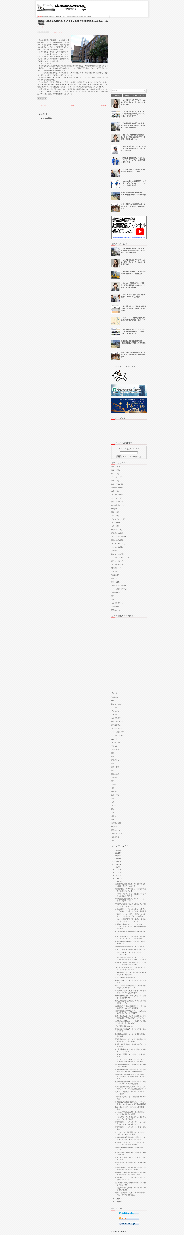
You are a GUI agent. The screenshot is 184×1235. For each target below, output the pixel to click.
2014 (115, 859)
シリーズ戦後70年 (117, 589)
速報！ (113, 582)
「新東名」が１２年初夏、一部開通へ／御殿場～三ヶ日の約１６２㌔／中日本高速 (130, 915)
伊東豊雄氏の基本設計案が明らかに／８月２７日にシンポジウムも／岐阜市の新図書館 (130, 1103)
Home (40, 16)
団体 (113, 474)
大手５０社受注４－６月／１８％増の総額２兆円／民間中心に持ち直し (130, 1194)
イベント (114, 477)
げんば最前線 (116, 505)
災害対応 (114, 551)
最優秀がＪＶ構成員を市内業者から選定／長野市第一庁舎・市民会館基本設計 (130, 1174)
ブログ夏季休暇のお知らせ (124, 1026)
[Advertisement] (119, 7)
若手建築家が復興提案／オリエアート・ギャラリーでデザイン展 (130, 900)
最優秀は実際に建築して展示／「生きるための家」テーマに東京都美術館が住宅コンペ (130, 1088)
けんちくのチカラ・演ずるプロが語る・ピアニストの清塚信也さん (130, 953)
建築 (113, 470)
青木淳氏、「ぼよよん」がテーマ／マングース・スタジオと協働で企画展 (130, 1143)
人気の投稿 (116, 96)
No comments (57, 32)
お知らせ (114, 572)
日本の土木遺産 (116, 586)
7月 (117, 1199)
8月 (117, 881)
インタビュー (116, 519)
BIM (112, 509)
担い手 (113, 523)
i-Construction (116, 554)
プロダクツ (115, 495)
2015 (115, 856)
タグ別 (127, 96)
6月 (117, 1202)
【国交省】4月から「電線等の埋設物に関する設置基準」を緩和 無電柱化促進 (133, 308)
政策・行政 (115, 484)
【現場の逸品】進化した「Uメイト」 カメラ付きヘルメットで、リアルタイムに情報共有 (134, 148)
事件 (113, 596)
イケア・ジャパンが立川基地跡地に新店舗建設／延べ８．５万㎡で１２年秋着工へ (130, 937)
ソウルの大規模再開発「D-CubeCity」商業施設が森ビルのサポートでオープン (130, 920)
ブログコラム (116, 544)
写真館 (113, 607)
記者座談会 (115, 533)
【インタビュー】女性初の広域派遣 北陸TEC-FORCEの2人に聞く (134, 171)
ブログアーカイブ (138, 96)
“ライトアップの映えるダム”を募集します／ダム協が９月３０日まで (130, 969)
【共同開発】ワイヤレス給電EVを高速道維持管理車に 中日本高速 (133, 273)
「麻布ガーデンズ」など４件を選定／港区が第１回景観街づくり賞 (130, 895)
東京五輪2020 (116, 565)
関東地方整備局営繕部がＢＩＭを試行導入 (129, 947)
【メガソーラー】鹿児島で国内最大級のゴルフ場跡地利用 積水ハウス (133, 319)
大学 (113, 526)
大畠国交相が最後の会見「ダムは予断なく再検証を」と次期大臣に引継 (130, 885)
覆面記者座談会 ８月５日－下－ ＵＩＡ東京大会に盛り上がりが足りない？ (130, 1123)
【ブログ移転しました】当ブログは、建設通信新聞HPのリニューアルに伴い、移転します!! (133, 114)
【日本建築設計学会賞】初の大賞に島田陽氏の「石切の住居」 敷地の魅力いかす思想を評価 (133, 125)
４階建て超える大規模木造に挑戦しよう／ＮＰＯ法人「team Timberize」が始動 (130, 1138)
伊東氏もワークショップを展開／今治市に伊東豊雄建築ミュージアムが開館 (130, 1169)
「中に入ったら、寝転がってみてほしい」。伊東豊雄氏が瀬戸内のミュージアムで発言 (130, 958)
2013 (115, 862)
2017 (115, 850)
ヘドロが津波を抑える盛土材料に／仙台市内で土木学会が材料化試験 (130, 1118)
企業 (113, 467)
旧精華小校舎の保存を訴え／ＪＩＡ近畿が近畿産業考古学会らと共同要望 (72, 22)
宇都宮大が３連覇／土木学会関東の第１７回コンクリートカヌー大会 (130, 905)
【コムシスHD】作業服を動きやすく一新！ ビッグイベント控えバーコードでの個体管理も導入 (133, 183)
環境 (113, 579)
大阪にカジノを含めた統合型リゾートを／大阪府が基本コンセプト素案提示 (130, 1007)
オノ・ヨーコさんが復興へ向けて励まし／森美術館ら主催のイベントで (130, 987)
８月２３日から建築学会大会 (125, 978)
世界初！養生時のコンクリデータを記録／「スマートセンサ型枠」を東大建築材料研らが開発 (130, 926)
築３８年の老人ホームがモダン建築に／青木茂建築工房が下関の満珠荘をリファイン (130, 1017)
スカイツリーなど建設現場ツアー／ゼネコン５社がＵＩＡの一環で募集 (130, 1133)
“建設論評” (115, 575)
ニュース (114, 498)
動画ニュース (116, 610)
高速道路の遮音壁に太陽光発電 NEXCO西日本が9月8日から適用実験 (133, 194)
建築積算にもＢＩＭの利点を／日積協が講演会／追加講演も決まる (130, 890)
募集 (113, 512)
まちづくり (115, 547)
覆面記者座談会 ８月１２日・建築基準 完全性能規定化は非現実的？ (130, 1040)
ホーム (73, 106)
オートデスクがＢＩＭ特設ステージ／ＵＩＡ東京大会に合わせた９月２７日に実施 (130, 1060)
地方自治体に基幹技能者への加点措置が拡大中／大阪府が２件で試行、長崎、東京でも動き (130, 1076)
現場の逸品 (115, 540)
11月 (117, 873)
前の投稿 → (105, 106)
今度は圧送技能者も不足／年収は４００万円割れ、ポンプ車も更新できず (130, 992)
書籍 (113, 516)
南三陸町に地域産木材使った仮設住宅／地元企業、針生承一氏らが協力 (130, 1022)
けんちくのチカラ (117, 561)
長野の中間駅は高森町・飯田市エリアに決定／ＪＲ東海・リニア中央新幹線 (130, 1083)
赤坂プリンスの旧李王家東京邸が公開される (130, 949)
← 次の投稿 (42, 106)
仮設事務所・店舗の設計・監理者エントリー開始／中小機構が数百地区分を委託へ (130, 1070)
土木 (113, 481)
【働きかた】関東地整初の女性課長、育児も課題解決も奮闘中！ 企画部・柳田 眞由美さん (133, 137)
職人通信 (114, 568)
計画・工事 (115, 502)
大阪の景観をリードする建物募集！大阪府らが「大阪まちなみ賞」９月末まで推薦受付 (130, 910)
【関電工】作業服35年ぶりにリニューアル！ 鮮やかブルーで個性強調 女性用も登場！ (134, 160)
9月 (117, 878)
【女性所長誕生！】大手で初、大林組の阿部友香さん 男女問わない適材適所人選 (133, 102)
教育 (113, 491)
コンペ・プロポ (116, 537)
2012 (115, 864)
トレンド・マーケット (119, 558)
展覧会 (113, 593)
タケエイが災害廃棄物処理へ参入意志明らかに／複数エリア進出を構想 (130, 1113)
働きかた (114, 530)
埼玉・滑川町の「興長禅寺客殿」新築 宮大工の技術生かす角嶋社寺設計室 (133, 206)
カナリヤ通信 (116, 603)
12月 (117, 869)
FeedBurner (131, 457)
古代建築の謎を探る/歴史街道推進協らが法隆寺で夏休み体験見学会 (130, 974)
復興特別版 (115, 488)
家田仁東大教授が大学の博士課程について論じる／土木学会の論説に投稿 (130, 964)
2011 (115, 867)
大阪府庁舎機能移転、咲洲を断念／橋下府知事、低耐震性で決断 (130, 997)
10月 (117, 875)
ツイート (40, 27)
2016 (115, 853)
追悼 (113, 600)
